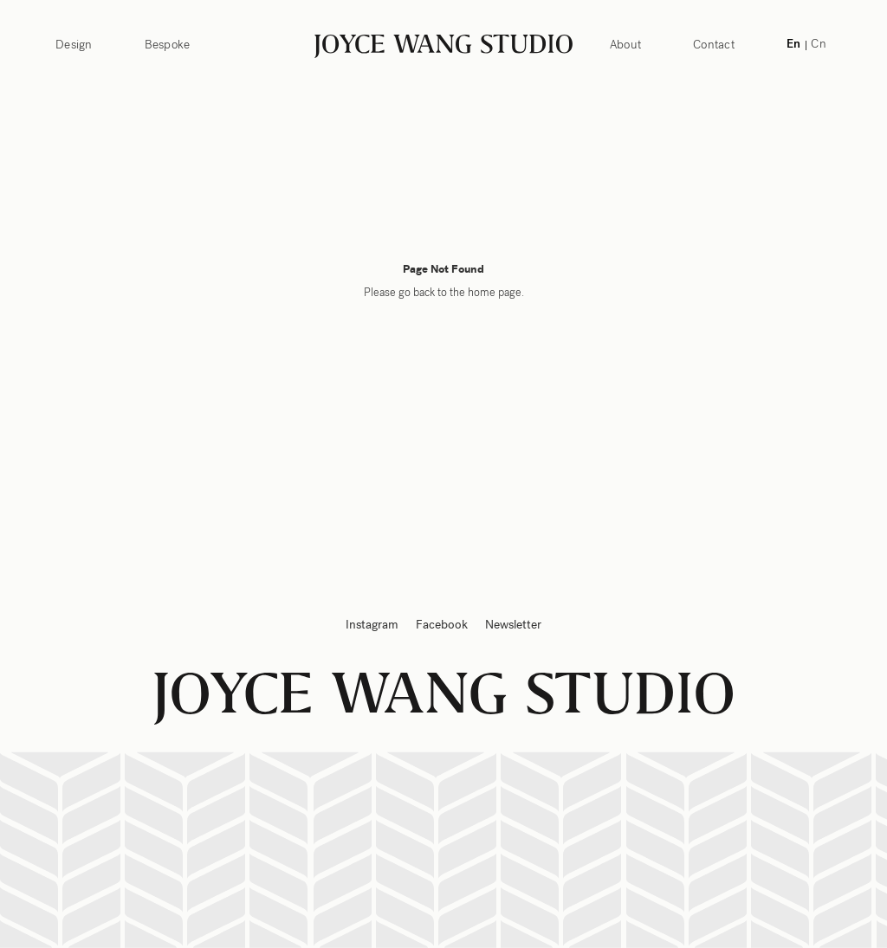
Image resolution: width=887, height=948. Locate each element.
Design (74, 44)
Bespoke (168, 44)
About (625, 44)
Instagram (372, 624)
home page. (496, 293)
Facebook (442, 624)
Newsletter (513, 624)
